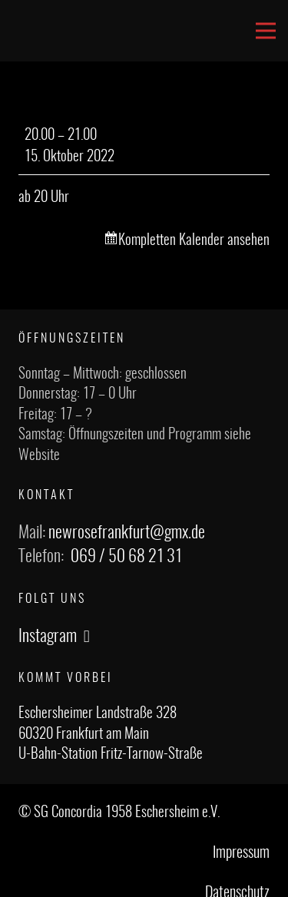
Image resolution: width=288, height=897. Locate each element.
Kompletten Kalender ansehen (194, 240)
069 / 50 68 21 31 (126, 556)
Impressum (241, 853)
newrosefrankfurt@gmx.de (126, 533)
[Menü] (266, 31)
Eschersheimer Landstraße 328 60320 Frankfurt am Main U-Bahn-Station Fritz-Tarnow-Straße (110, 734)
